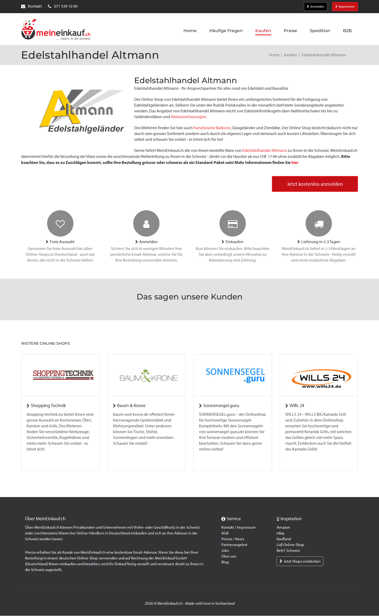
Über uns (228, 556)
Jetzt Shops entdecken (300, 561)
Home (274, 54)
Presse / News (232, 539)
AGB (224, 533)
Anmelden (315, 6)
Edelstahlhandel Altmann (264, 150)
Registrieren (345, 6)
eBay (281, 533)
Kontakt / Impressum (238, 527)
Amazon (283, 527)
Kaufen (290, 54)
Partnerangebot (234, 545)
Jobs (225, 550)
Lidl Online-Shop (290, 545)
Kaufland (284, 539)
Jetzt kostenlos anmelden (315, 184)
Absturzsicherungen (188, 116)
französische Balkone (212, 127)
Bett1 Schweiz (288, 550)
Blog (225, 562)
